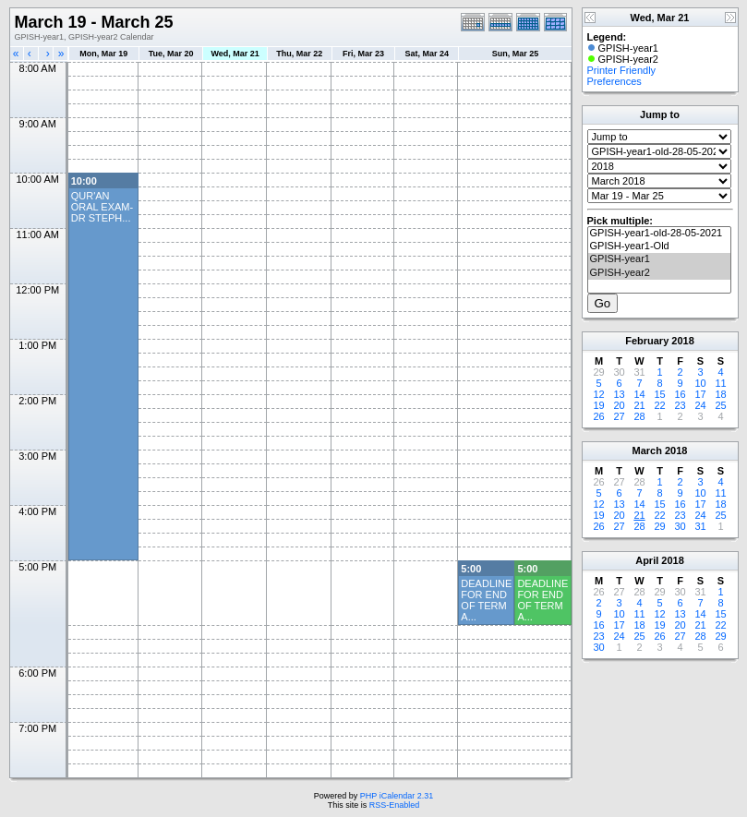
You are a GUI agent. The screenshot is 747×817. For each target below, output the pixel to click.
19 (598, 405)
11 (720, 383)
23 (679, 405)
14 (639, 394)
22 (659, 405)
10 (699, 383)
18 (720, 394)
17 (699, 394)
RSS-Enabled (394, 805)
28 (639, 416)
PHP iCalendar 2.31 (396, 795)
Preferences (614, 81)
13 (618, 394)
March (647, 450)
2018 (682, 340)
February (647, 340)
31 (699, 526)
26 (598, 416)
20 (618, 405)
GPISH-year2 (659, 273)
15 (659, 394)
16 (679, 394)
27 (618, 416)
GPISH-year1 (659, 259)
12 (598, 394)
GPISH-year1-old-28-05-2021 (659, 233)
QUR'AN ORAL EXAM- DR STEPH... (102, 206)
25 (720, 405)
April (646, 560)
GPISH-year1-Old (659, 246)
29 (659, 526)
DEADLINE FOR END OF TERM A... (486, 600)
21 (639, 405)
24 (699, 405)
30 (679, 526)
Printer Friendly (622, 70)
